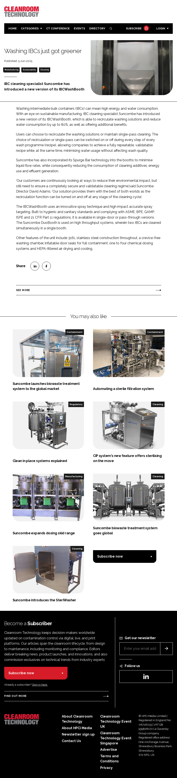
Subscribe (137, 29)
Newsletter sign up (78, 734)
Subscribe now (110, 556)
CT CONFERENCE (58, 28)
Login (160, 28)
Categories (30, 28)
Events (79, 28)
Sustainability (29, 70)
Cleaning (44, 70)
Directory (97, 28)
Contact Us (71, 741)
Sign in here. (40, 684)
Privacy (106, 768)
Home (12, 28)
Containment (74, 332)
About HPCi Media (77, 728)
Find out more (15, 696)
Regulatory (76, 404)
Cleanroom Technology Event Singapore (115, 738)
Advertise (108, 750)
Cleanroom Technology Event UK (115, 721)
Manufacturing (11, 70)
